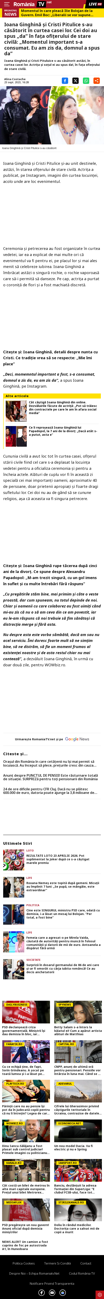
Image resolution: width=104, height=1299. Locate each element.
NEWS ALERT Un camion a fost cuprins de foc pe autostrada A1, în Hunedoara (25, 1245)
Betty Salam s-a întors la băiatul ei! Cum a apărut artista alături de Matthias (78, 1031)
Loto (30, 850)
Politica (32, 905)
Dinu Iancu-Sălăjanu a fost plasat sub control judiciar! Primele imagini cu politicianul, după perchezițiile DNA (25, 1149)
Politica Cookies (24, 1263)
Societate (33, 960)
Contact (85, 1263)
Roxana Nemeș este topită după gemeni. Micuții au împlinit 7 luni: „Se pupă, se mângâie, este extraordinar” (62, 886)
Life (29, 878)
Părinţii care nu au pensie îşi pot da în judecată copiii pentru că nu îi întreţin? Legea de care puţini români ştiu (26, 1110)
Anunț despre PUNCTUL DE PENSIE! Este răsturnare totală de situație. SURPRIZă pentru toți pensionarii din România (50, 777)
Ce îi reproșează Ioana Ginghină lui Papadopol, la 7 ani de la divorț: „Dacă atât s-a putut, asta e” (63, 431)
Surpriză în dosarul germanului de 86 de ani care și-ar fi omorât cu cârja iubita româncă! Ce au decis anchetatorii (62, 968)
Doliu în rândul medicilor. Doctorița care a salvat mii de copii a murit (76, 1228)
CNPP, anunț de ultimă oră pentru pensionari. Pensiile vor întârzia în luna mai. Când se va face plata (78, 1070)
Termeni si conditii (57, 1263)
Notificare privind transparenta (52, 1283)
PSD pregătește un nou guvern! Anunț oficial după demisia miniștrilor (25, 1228)
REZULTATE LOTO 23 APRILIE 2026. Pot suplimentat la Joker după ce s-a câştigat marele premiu (57, 859)
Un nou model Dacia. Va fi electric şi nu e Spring (73, 1147)
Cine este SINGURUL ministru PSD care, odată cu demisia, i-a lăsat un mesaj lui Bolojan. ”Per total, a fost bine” (63, 914)
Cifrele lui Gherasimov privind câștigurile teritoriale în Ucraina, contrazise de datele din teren (76, 1110)
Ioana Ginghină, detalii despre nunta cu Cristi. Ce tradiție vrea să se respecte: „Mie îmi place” (50, 358)
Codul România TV (82, 1273)
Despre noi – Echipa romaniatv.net (34, 1273)
